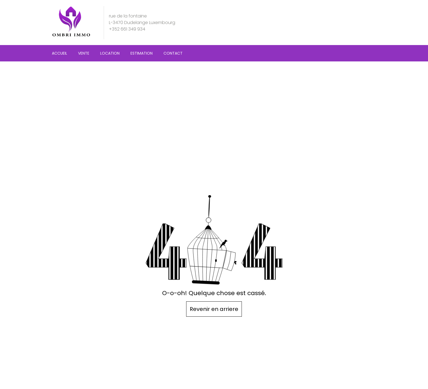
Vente (83, 53)
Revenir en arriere (214, 309)
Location (110, 53)
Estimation (141, 53)
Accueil (59, 53)
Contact (173, 53)
